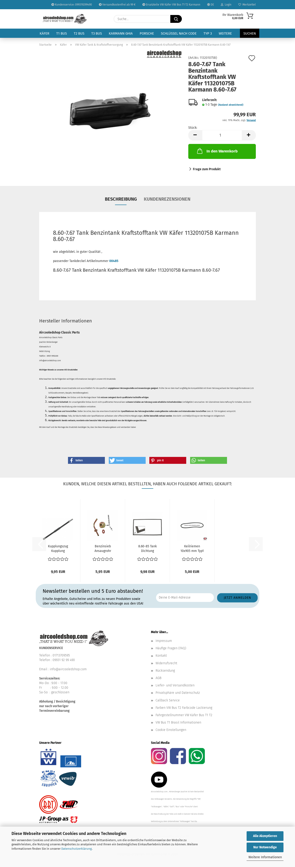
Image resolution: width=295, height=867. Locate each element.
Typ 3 (208, 33)
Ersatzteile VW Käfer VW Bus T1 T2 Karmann (171, 4)
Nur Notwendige (265, 847)
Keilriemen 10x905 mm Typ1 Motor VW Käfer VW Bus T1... (192, 548)
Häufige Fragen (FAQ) (171, 648)
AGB (158, 678)
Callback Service (168, 700)
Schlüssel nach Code (179, 33)
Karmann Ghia (121, 33)
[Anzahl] (222, 135)
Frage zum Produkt (207, 169)
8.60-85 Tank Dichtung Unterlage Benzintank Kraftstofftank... (147, 548)
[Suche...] (176, 19)
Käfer (44, 33)
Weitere (225, 33)
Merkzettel (247, 4)
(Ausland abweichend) (230, 104)
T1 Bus (61, 33)
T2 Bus (79, 33)
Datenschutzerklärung (76, 848)
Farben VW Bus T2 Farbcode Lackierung (184, 708)
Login (226, 4)
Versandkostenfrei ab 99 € (117, 4)
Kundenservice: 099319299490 (71, 4)
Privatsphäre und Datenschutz (178, 693)
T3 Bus (96, 33)
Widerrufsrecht (166, 663)
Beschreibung (121, 199)
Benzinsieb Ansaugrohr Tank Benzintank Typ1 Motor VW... (102, 548)
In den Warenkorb (217, 151)
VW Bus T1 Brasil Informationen (178, 722)
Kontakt (161, 656)
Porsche (147, 33)
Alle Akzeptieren (265, 836)
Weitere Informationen (265, 857)
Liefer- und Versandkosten (175, 685)
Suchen (249, 33)
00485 (113, 261)
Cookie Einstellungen (171, 730)
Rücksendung (165, 671)
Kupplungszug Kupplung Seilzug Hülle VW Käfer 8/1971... (58, 548)
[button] (195, 135)
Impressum (164, 641)
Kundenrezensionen (167, 199)
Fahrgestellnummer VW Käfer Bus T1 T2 (184, 715)
